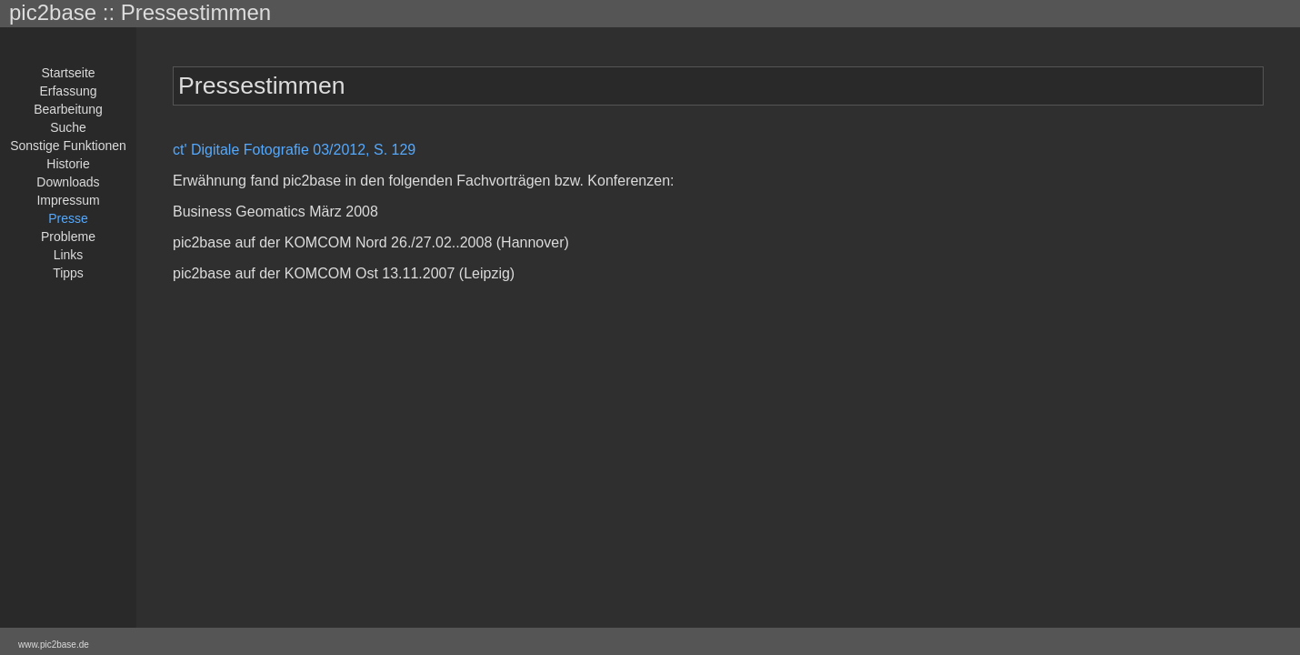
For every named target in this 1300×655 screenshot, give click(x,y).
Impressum (67, 200)
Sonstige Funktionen (68, 145)
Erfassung (67, 91)
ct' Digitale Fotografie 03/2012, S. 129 (294, 149)
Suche (68, 127)
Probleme (68, 236)
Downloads (67, 182)
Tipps (68, 273)
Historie (67, 163)
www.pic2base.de (53, 645)
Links (69, 254)
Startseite (68, 73)
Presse (68, 218)
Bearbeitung (68, 109)
